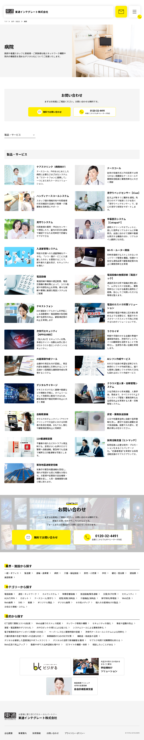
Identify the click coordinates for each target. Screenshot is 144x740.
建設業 (133, 573)
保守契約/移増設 (108, 598)
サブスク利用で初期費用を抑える (104, 640)
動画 (30, 602)
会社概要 (8, 733)
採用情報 (36, 733)
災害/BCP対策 (109, 593)
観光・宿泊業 (118, 573)
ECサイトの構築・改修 (76, 644)
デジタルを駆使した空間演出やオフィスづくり (25, 640)
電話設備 (8, 593)
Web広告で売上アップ (14, 644)
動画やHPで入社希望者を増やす (45, 644)
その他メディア (83, 602)
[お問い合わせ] (121, 12)
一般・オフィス (11, 573)
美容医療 (8, 577)
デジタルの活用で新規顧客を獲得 (68, 640)
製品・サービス (12, 134)
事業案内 (22, 733)
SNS (20, 602)
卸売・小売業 (90, 573)
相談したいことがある (103, 644)
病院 (56, 573)
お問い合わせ (52, 733)
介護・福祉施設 (71, 573)
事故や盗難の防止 (125, 623)
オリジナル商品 (45, 602)
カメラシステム (49, 593)
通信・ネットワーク (27, 593)
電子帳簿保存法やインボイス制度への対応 (23, 631)
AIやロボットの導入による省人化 (52, 627)
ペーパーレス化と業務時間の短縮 (64, 631)
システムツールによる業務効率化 (88, 627)
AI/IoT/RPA (9, 598)
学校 (104, 573)
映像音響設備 (68, 593)
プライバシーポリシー (75, 733)
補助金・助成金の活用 (87, 636)
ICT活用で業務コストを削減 (17, 623)
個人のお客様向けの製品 (107, 602)
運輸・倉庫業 (42, 573)
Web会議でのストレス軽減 (48, 623)
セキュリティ (128, 593)
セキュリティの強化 (102, 623)
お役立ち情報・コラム (14, 606)
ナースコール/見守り (43, 598)
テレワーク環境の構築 (76, 623)
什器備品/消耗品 (88, 598)
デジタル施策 (64, 602)
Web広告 (126, 598)
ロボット (24, 598)
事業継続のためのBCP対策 (59, 636)
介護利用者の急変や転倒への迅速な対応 (22, 636)
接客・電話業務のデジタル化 (17, 627)
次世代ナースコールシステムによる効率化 (104, 631)
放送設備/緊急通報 (89, 593)
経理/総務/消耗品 (67, 598)
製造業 (27, 573)
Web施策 (8, 602)
